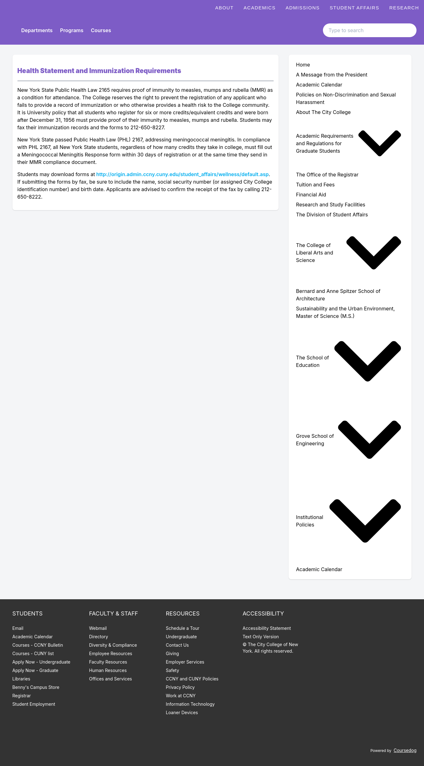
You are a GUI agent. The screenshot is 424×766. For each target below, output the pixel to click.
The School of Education (349, 361)
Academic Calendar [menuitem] (319, 85)
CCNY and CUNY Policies (192, 678)
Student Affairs (354, 7)
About (224, 7)
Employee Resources (110, 653)
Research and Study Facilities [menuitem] (330, 204)
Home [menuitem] (303, 65)
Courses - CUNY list (33, 653)
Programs (72, 30)
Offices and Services (110, 678)
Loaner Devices (182, 712)
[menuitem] (350, 143)
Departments (37, 30)
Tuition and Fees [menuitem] (315, 184)
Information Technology (190, 704)
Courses (101, 30)
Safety (172, 670)
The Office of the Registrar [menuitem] (327, 174)
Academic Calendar (32, 636)
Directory (98, 636)
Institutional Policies (349, 521)
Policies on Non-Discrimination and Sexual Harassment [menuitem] (346, 98)
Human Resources (108, 670)
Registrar (21, 695)
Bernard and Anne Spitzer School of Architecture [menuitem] (338, 295)
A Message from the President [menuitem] (332, 75)
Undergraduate (181, 636)
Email (17, 628)
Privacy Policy (180, 687)
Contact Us (177, 645)
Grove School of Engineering (349, 440)
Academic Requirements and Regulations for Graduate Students (349, 143)
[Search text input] (370, 30)
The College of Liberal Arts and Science (349, 253)
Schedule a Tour (182, 628)
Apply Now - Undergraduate (41, 662)
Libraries (21, 678)
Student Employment (33, 704)
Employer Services (185, 662)
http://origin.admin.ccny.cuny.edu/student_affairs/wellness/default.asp (182, 174)
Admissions (303, 7)
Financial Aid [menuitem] (311, 194)
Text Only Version (261, 636)
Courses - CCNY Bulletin (37, 645)
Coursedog (405, 750)
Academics (260, 7)
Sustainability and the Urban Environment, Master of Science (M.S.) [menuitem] (345, 312)
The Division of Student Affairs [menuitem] (332, 214)
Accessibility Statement (267, 628)
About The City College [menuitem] (323, 112)
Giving (172, 653)
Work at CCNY (181, 695)
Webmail (98, 628)
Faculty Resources (108, 662)
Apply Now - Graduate (35, 670)
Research (404, 7)
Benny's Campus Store (36, 687)
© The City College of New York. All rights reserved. (270, 648)
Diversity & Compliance (113, 645)
